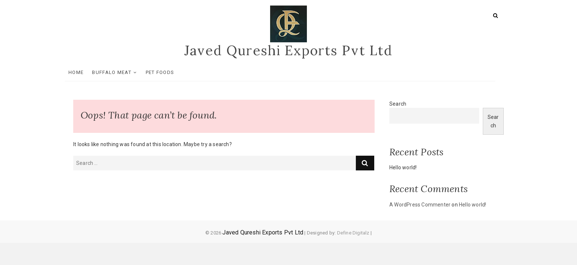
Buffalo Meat (120, 72)
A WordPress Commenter (419, 205)
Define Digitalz (353, 233)
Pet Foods (168, 72)
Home (84, 72)
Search (397, 104)
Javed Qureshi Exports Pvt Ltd (288, 50)
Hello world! (403, 167)
